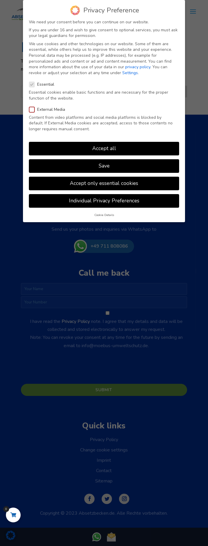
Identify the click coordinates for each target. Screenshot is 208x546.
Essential (44, 83)
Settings (130, 72)
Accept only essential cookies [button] (104, 182)
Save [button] (104, 164)
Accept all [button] (104, 147)
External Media (49, 108)
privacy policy (137, 66)
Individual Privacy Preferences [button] (104, 199)
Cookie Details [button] (104, 214)
